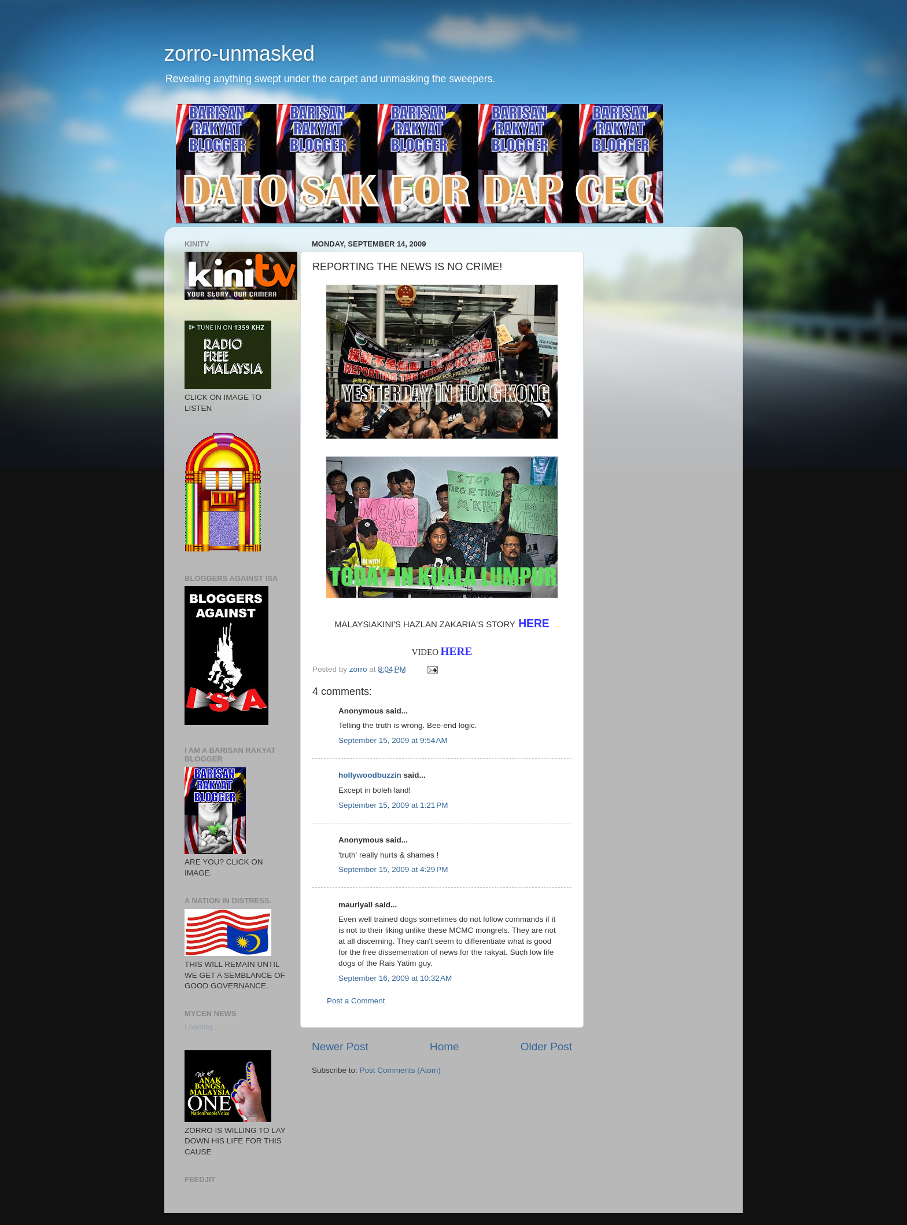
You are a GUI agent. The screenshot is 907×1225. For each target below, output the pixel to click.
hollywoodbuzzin (369, 775)
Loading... (202, 1026)
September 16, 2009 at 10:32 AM (395, 978)
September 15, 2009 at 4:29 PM (393, 869)
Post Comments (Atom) (400, 1070)
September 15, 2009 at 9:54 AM (393, 740)
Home (444, 1046)
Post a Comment (356, 1000)
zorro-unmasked (239, 53)
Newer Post (340, 1046)
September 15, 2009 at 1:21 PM (393, 805)
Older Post (546, 1046)
